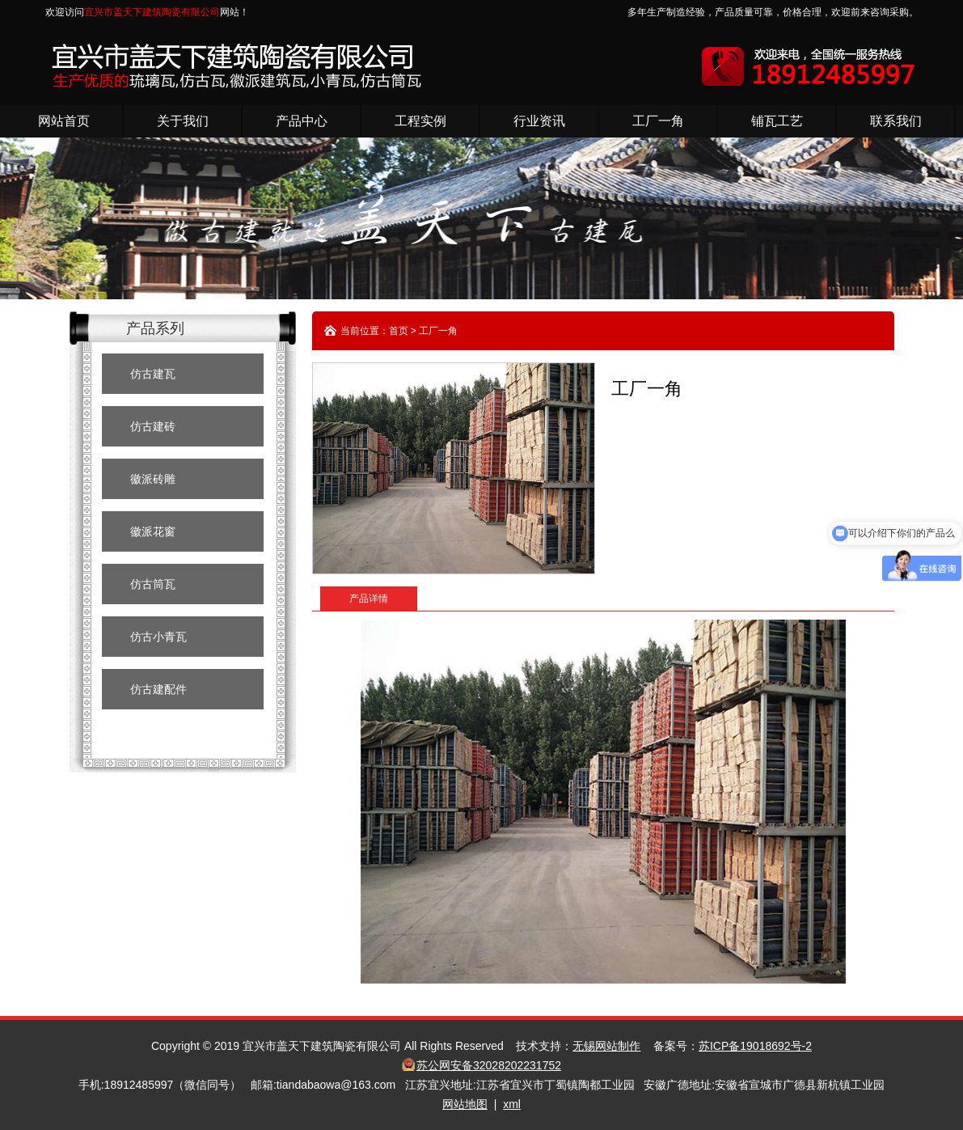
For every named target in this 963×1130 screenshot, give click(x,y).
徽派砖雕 (152, 478)
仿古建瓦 (152, 373)
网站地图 (465, 1104)
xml (512, 1104)
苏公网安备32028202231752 (488, 1065)
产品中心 (301, 121)
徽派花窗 (152, 531)
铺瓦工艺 (777, 121)
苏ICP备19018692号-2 (755, 1045)
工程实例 (420, 121)
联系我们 (896, 121)
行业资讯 (539, 121)
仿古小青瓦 (158, 636)
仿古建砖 (152, 426)
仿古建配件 (158, 689)
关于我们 (183, 121)
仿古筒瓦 (152, 584)
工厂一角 (658, 121)
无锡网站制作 (606, 1045)
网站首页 (64, 121)
